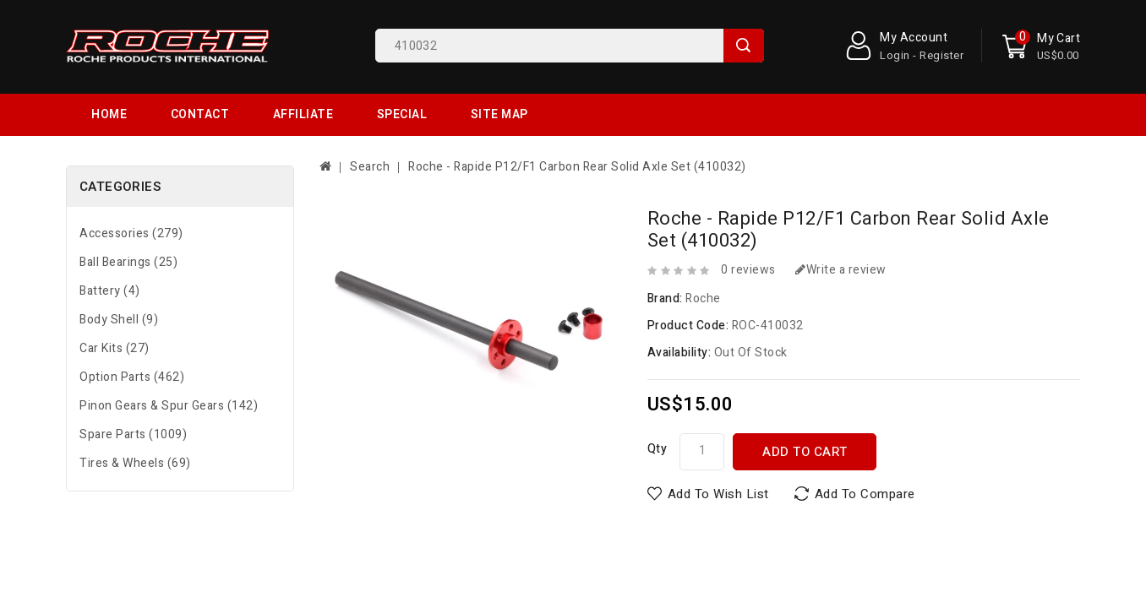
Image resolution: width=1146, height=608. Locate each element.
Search (743, 45)
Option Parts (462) (131, 335)
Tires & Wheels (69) (135, 421)
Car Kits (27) (114, 306)
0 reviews (748, 227)
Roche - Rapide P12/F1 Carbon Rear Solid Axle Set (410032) (577, 124)
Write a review (841, 227)
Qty (657, 406)
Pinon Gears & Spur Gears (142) (168, 363)
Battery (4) (109, 249)
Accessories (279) (131, 191)
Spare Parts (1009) (133, 392)
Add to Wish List (718, 451)
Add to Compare (865, 451)
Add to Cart (805, 409)
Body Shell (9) (118, 277)
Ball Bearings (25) (128, 220)
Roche (703, 256)
